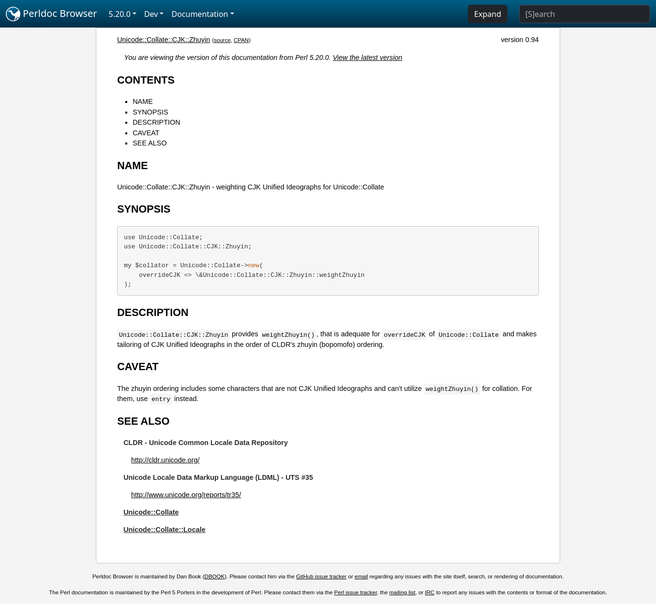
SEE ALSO (149, 143)
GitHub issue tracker (321, 576)
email (361, 576)
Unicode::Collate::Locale (164, 529)
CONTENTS (146, 80)
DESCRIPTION (156, 122)
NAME (143, 101)
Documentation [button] (199, 14)
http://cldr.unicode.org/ (165, 460)
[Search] (584, 14)
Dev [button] (151, 14)
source (222, 40)
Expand (487, 14)
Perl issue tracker (355, 592)
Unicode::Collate (151, 512)
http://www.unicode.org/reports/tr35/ (186, 495)
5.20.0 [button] (120, 14)
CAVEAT (146, 133)
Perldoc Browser (51, 14)
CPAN (241, 40)
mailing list (402, 592)
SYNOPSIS (150, 112)
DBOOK (215, 576)
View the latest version (368, 57)
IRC (429, 592)
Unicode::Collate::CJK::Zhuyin (163, 39)
